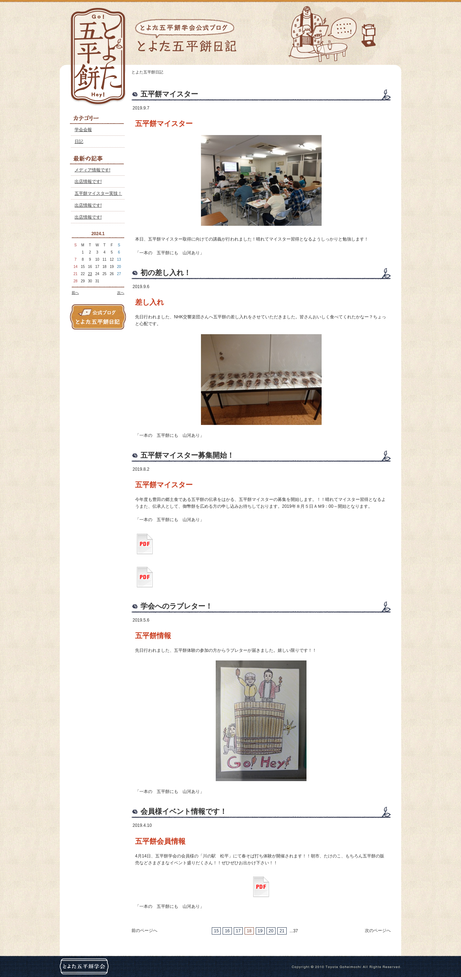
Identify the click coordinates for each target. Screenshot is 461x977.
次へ (120, 293)
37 (295, 930)
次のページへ (378, 930)
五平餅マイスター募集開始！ (187, 455)
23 (90, 274)
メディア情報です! (92, 169)
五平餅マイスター (169, 94)
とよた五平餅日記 (147, 72)
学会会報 (83, 129)
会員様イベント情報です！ (183, 811)
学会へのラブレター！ (176, 606)
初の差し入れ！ (165, 273)
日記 (79, 141)
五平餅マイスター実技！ (98, 193)
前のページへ (144, 930)
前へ (75, 293)
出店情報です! (88, 181)
